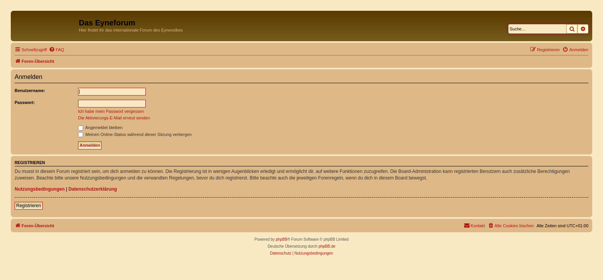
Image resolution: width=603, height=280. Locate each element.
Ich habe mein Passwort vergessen (111, 111)
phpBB (281, 239)
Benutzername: (30, 90)
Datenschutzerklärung (92, 189)
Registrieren (28, 205)
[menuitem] (56, 49)
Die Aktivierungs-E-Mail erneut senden (114, 118)
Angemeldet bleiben (100, 127)
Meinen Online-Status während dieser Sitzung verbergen (135, 134)
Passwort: (25, 102)
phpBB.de (326, 246)
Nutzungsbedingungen (40, 189)
